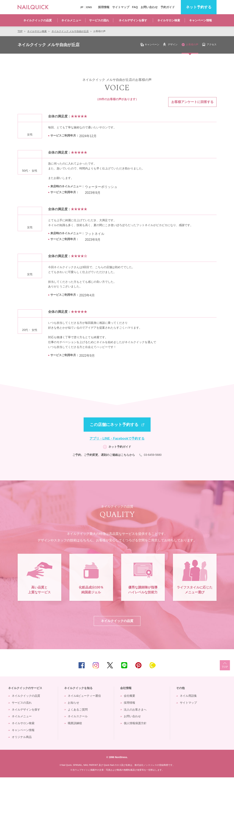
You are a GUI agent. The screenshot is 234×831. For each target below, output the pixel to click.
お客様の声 (192, 44)
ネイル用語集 (188, 749)
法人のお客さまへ (135, 763)
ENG (89, 7)
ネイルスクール (78, 770)
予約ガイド (168, 7)
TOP (225, 719)
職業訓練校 (75, 777)
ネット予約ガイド (119, 446)
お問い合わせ (149, 7)
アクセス (212, 44)
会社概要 (129, 749)
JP (81, 7)
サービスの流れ (99, 20)
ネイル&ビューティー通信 (84, 749)
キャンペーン (152, 44)
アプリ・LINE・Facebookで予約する (117, 438)
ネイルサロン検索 (168, 20)
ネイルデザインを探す (133, 20)
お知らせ (73, 756)
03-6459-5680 (152, 454)
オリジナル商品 (22, 790)
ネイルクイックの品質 (37, 20)
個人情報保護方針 (135, 777)
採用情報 (103, 7)
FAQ (135, 7)
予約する (198, 7)
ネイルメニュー (71, 20)
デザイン (173, 44)
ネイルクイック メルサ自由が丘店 (49, 44)
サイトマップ (120, 7)
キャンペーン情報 (200, 20)
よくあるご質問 (78, 763)
